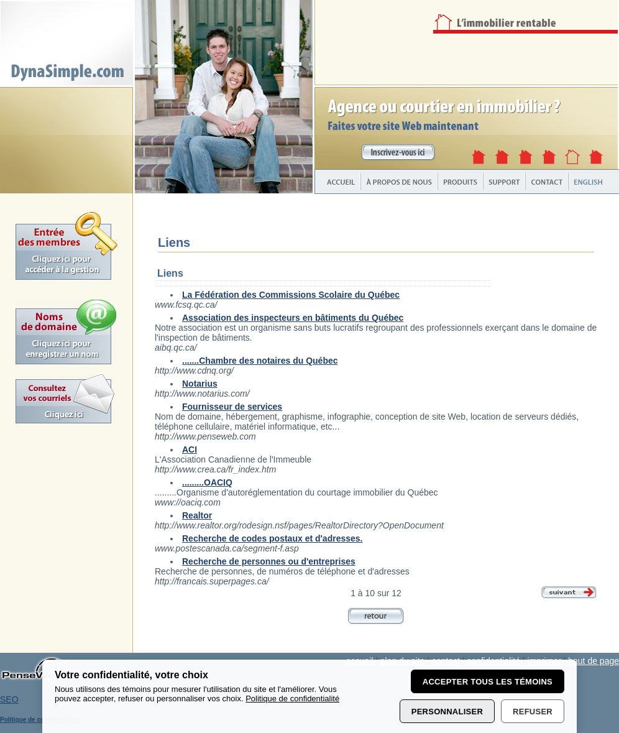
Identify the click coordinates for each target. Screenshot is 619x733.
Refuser (533, 711)
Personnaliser (447, 711)
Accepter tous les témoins (488, 681)
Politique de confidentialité (292, 698)
